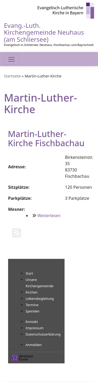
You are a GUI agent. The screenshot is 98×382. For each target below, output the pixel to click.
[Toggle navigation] (11, 59)
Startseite (12, 76)
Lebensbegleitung (40, 298)
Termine (32, 304)
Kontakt (32, 321)
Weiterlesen (49, 215)
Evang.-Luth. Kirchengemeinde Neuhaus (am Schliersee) (44, 32)
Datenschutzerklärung (43, 334)
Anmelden (34, 344)
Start (29, 273)
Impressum (35, 328)
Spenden (32, 311)
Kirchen (31, 292)
